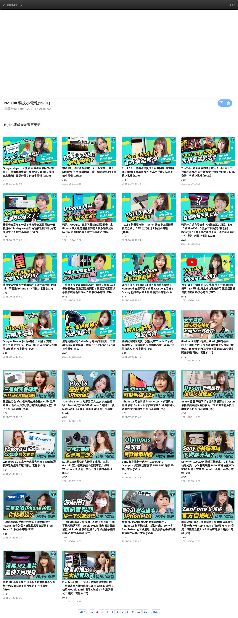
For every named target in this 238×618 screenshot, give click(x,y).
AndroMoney (12, 5)
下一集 (225, 103)
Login (232, 4)
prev (82, 611)
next (155, 611)
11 (145, 611)
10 (138, 611)
